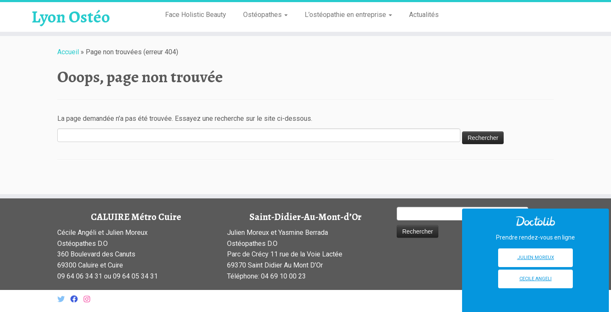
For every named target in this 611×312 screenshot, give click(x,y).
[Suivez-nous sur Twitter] (63, 299)
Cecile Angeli (535, 278)
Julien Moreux (535, 257)
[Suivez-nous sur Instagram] (89, 299)
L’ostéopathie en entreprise (348, 15)
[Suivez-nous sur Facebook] (77, 299)
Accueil (68, 52)
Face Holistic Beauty (195, 15)
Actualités (424, 15)
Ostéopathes (265, 15)
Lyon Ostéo (70, 17)
